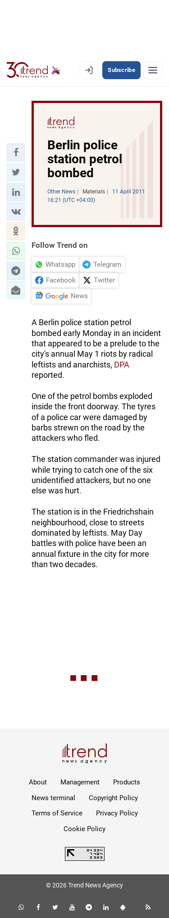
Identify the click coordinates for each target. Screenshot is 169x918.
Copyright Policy (113, 798)
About (38, 782)
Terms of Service (57, 813)
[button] (15, 152)
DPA (121, 364)
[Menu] (152, 70)
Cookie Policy (84, 829)
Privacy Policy (117, 813)
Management (80, 782)
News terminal (53, 798)
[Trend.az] (33, 70)
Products (126, 782)
